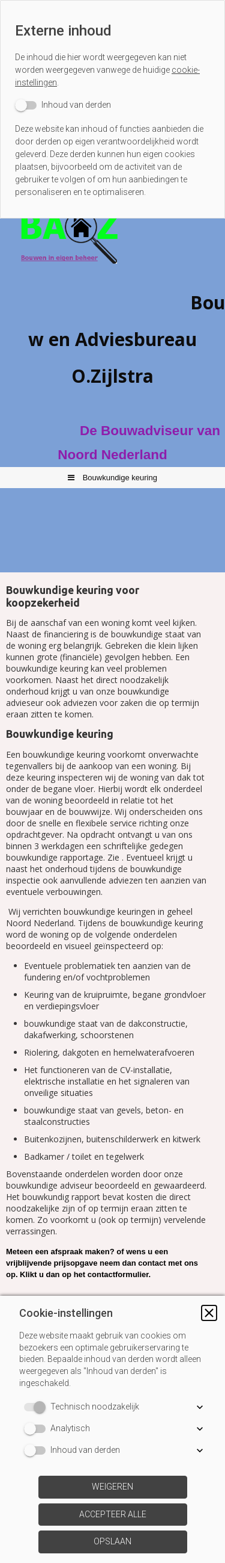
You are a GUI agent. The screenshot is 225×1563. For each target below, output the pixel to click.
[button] (209, 1312)
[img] (112, 251)
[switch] (63, 105)
